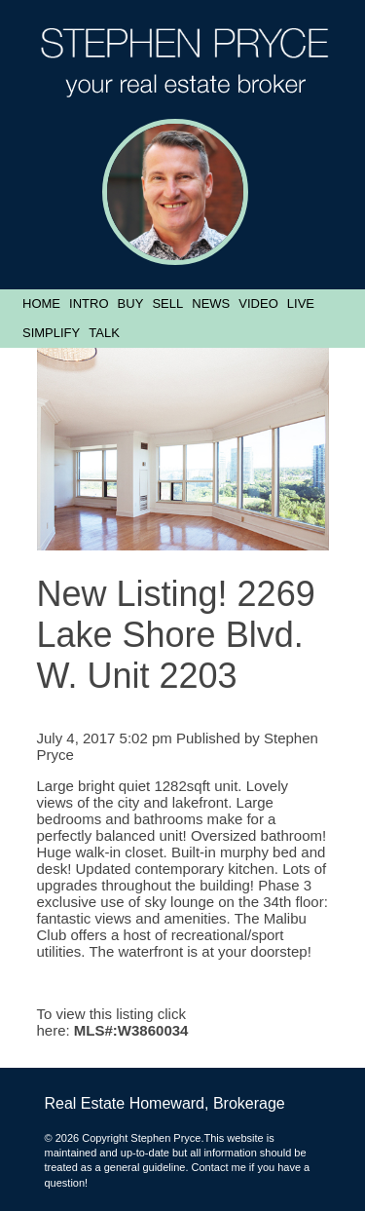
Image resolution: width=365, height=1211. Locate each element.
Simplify (51, 332)
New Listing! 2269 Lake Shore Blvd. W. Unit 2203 (176, 635)
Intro (88, 303)
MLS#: (96, 1030)
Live (300, 303)
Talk (104, 332)
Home (41, 303)
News (211, 303)
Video (257, 303)
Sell (167, 303)
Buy (131, 303)
